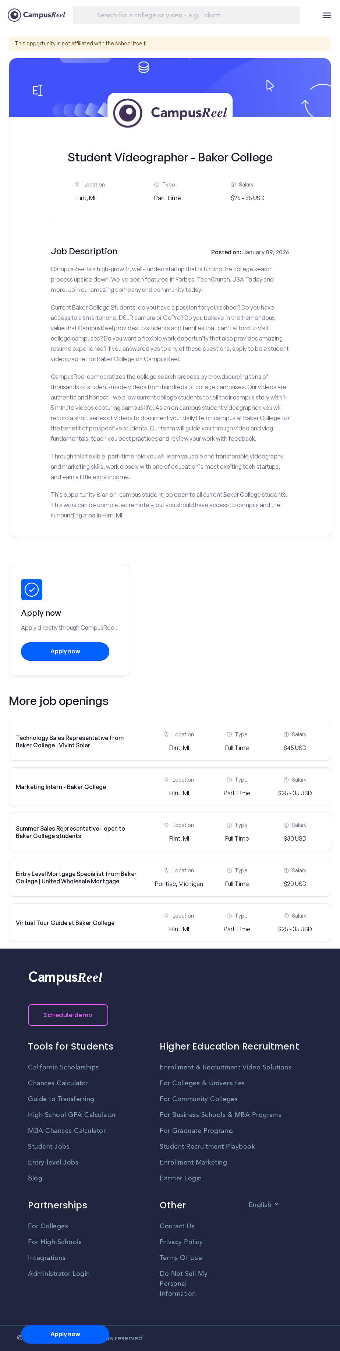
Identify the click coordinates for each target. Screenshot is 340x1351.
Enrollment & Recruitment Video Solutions (225, 1067)
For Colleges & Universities (202, 1083)
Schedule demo (68, 1015)
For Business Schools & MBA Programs (221, 1115)
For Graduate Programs (196, 1131)
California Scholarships (63, 1067)
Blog (35, 1178)
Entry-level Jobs (53, 1162)
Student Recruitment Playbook (207, 1147)
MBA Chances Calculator (67, 1131)
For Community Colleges (199, 1099)
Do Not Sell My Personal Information (184, 1284)
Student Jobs (49, 1147)
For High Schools (55, 1242)
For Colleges (48, 1226)
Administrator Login (59, 1274)
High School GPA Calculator (72, 1115)
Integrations (46, 1258)
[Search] (186, 15)
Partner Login (181, 1178)
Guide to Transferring (61, 1099)
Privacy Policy (181, 1242)
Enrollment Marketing (193, 1162)
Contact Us (177, 1226)
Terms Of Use (181, 1258)
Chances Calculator (58, 1083)
